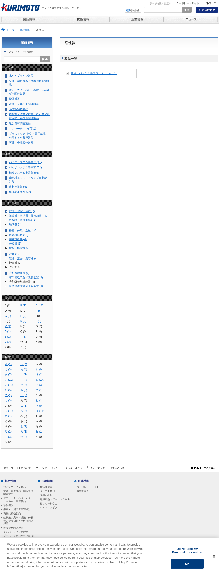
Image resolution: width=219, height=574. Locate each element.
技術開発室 (46, 487)
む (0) (39, 416)
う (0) (39, 364)
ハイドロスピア (48, 507)
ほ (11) (40, 410)
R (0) (39, 331)
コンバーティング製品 (22, 128)
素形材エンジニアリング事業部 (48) (28, 179)
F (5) (39, 310)
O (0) (39, 326)
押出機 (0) (15, 262)
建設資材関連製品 (20, 123)
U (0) (39, 336)
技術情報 (47, 481)
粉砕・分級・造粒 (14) (22, 230)
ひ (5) (39, 405)
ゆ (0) (8, 426)
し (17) (40, 379)
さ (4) (23, 379)
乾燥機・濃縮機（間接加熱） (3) (28, 215)
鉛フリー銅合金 (48, 503)
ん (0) (8, 441)
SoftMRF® (46, 495)
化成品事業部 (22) (20, 191)
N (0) (23, 326)
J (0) (7, 321)
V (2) (8, 341)
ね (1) (39, 400)
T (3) (23, 336)
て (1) (8, 395)
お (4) (23, 369)
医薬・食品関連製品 (21, 142)
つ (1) (39, 390)
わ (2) (23, 436)
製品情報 (25, 29)
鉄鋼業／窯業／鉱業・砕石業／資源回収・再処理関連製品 (29, 116)
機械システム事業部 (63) (24, 172)
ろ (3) (8, 436)
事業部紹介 (83, 491)
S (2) (8, 336)
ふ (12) (9, 410)
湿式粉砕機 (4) (18, 239)
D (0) (8, 310)
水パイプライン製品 (21, 75)
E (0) (23, 310)
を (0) (39, 436)
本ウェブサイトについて (17, 468)
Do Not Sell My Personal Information (187, 550)
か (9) (39, 369)
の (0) (8, 405)
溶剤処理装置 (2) (19, 273)
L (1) (38, 321)
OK (187, 563)
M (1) (8, 326)
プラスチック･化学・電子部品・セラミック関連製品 (28, 135)
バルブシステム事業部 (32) (25, 167)
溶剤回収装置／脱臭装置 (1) (26, 277)
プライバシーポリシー (48, 468)
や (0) (39, 421)
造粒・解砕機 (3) (19, 247)
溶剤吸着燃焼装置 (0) (22, 281)
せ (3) (23, 384)
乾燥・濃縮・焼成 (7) (22, 211)
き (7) (8, 374)
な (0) (39, 395)
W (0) (23, 341)
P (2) (8, 331)
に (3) (8, 400)
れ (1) (39, 431)
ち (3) (23, 390)
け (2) (39, 374)
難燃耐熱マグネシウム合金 (55, 499)
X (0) (39, 341)
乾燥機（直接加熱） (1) (23, 220)
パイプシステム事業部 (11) (25, 162)
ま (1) (8, 416)
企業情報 (83, 481)
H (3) (23, 316)
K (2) (23, 321)
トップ (10, 29)
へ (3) (23, 410)
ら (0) (39, 426)
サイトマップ (97, 468)
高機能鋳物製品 (18, 109)
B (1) (23, 305)
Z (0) (23, 347)
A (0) (8, 305)
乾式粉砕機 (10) (18, 235)
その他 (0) (15, 266)
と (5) (23, 395)
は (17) (24, 405)
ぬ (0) (23, 400)
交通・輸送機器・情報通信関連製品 (29, 82)
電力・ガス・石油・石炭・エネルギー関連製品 (29, 91)
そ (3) (39, 384)
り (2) (8, 431)
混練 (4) (14, 254)
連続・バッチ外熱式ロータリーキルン (94, 73)
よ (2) (23, 426)
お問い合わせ (117, 468)
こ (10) (9, 379)
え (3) (8, 369)
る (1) (23, 431)
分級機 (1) (15, 243)
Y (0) (8, 347)
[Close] (214, 556)
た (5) (8, 390)
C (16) (39, 305)
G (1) (8, 316)
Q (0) (23, 331)
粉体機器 (14, 98)
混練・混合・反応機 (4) (23, 258)
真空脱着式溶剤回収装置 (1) (26, 286)
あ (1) (8, 364)
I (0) (38, 316)
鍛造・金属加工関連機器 (24, 104)
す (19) (9, 384)
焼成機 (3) (15, 224)
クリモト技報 (47, 491)
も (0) (23, 421)
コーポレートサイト (88, 487)
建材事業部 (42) (18, 186)
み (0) (23, 416)
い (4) (23, 364)
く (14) (24, 374)
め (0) (8, 421)
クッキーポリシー (75, 468)
